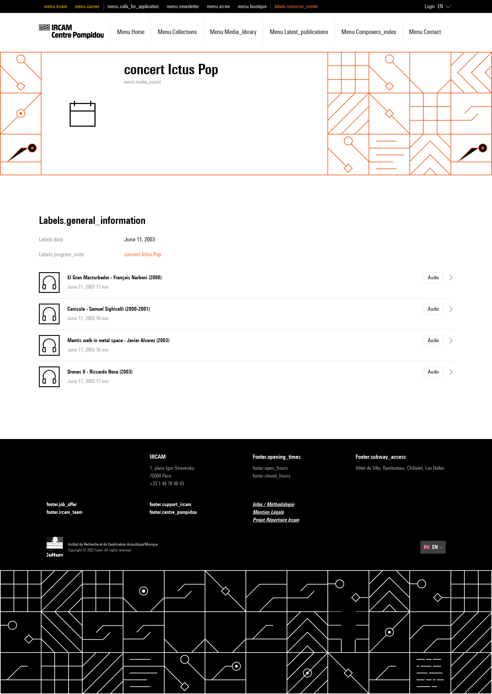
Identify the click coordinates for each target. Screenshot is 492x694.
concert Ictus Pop (142, 254)
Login (430, 6)
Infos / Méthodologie (277, 504)
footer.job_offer (66, 504)
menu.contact (425, 31)
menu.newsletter (183, 6)
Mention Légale (272, 512)
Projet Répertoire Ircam (280, 520)
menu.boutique (252, 6)
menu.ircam (55, 6)
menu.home (130, 31)
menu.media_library (233, 31)
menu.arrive (218, 6)
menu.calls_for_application (133, 6)
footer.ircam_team (68, 512)
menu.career (87, 6)
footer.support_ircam (174, 504)
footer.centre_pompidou (177, 512)
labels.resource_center (296, 6)
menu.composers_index (368, 31)
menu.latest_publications (299, 31)
